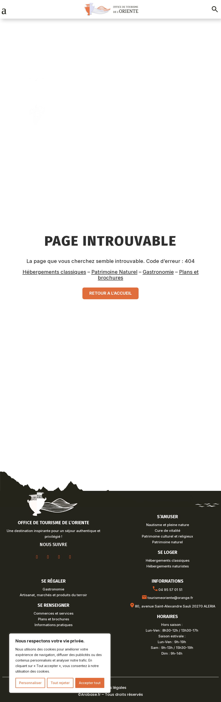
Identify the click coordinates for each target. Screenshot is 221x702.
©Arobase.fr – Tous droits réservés (110, 694)
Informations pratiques (54, 625)
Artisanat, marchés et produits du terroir (53, 595)
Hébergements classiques (54, 272)
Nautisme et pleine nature (167, 525)
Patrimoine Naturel (114, 272)
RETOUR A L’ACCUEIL (110, 293)
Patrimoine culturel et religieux (167, 536)
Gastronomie (158, 272)
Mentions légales (110, 687)
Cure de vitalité (167, 530)
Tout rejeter (60, 683)
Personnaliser (30, 683)
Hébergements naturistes (167, 566)
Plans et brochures (53, 619)
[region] (59, 663)
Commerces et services (53, 613)
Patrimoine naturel (167, 542)
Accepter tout (90, 683)
